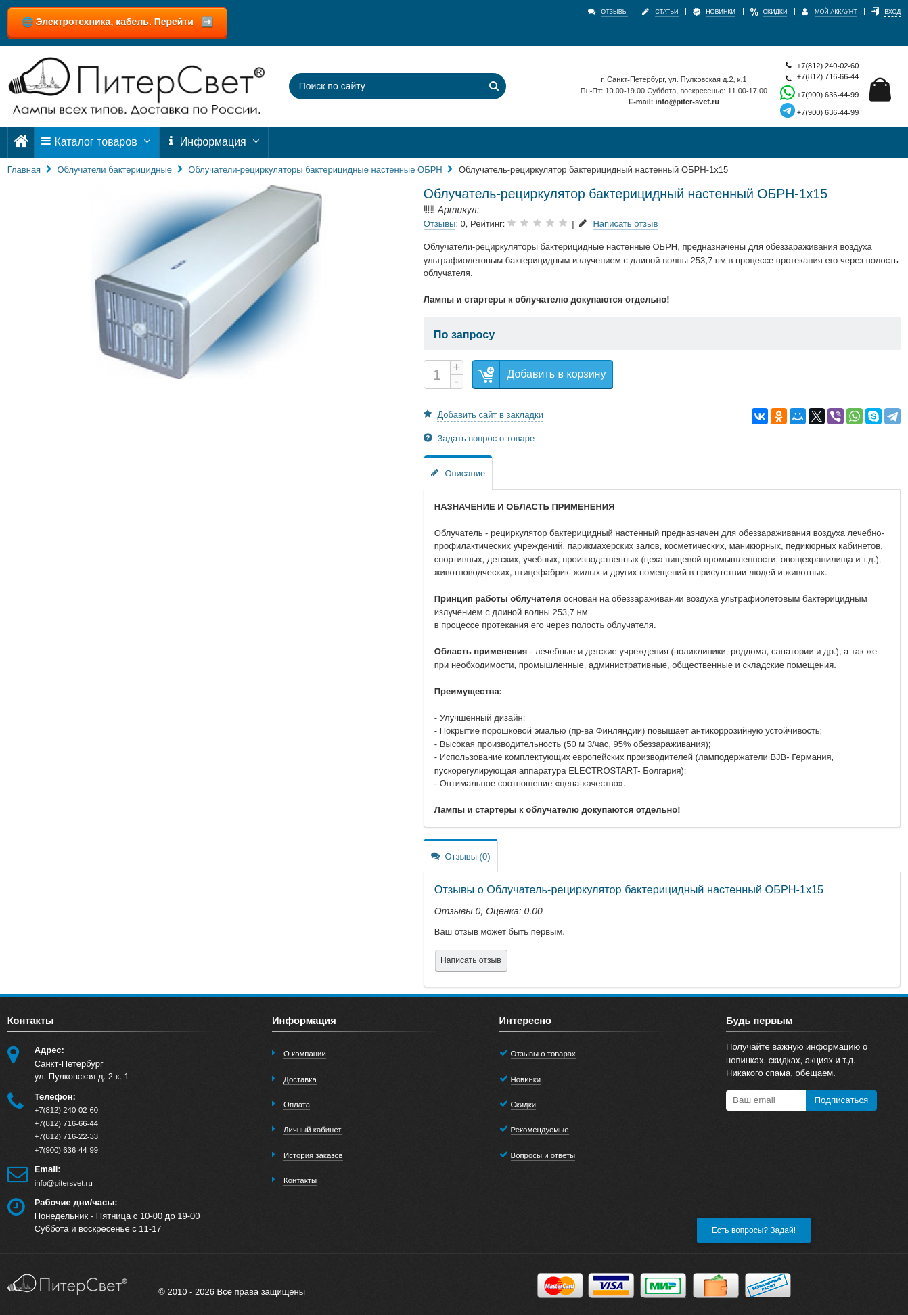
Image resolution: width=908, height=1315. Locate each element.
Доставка (300, 1079)
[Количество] (437, 374)
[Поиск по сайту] (379, 86)
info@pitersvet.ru (64, 1183)
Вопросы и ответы (543, 1155)
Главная (24, 169)
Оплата (296, 1104)
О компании (304, 1054)
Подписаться (841, 1100)
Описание (458, 472)
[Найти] (494, 86)
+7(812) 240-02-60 (819, 66)
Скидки (523, 1104)
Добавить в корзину (539, 374)
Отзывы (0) (461, 856)
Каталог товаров (97, 142)
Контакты (300, 1180)
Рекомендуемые (540, 1129)
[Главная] (21, 142)
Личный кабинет (312, 1129)
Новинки (526, 1079)
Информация (214, 142)
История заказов (313, 1155)
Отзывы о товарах (543, 1054)
